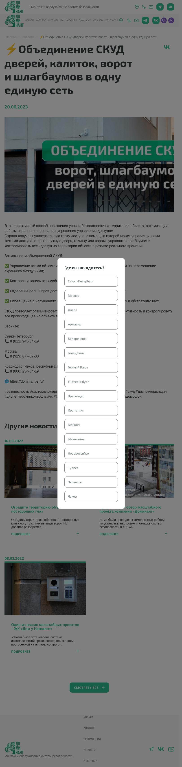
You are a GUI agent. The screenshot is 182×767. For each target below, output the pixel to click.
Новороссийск (78, 453)
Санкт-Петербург (81, 281)
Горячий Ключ (78, 367)
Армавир (74, 324)
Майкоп (74, 425)
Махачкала (76, 439)
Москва (73, 295)
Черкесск (75, 482)
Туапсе (73, 468)
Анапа (72, 310)
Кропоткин (76, 410)
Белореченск (77, 338)
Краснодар (76, 396)
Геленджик (76, 353)
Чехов (72, 496)
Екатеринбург (78, 382)
